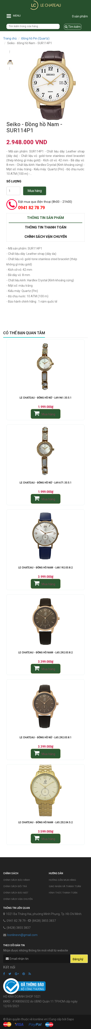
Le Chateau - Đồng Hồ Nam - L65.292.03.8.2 (45, 652)
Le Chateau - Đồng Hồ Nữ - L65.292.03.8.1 (46, 737)
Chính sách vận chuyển (18, 899)
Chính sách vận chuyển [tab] (46, 237)
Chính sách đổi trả (15, 886)
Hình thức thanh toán (63, 892)
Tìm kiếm (73, 26)
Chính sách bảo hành (16, 880)
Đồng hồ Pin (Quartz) (35, 38)
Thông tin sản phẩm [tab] (45, 218)
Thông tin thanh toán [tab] (45, 227)
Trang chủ (10, 38)
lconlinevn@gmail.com (22, 935)
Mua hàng (34, 191)
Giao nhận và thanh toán (65, 886)
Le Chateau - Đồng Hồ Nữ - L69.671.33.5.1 (46, 482)
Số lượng (13, 181)
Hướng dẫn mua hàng (62, 880)
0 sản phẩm (80, 16)
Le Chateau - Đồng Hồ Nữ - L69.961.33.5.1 (46, 397)
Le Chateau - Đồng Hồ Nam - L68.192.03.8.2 (45, 567)
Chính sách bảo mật (15, 892)
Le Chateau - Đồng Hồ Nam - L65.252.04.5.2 (45, 822)
